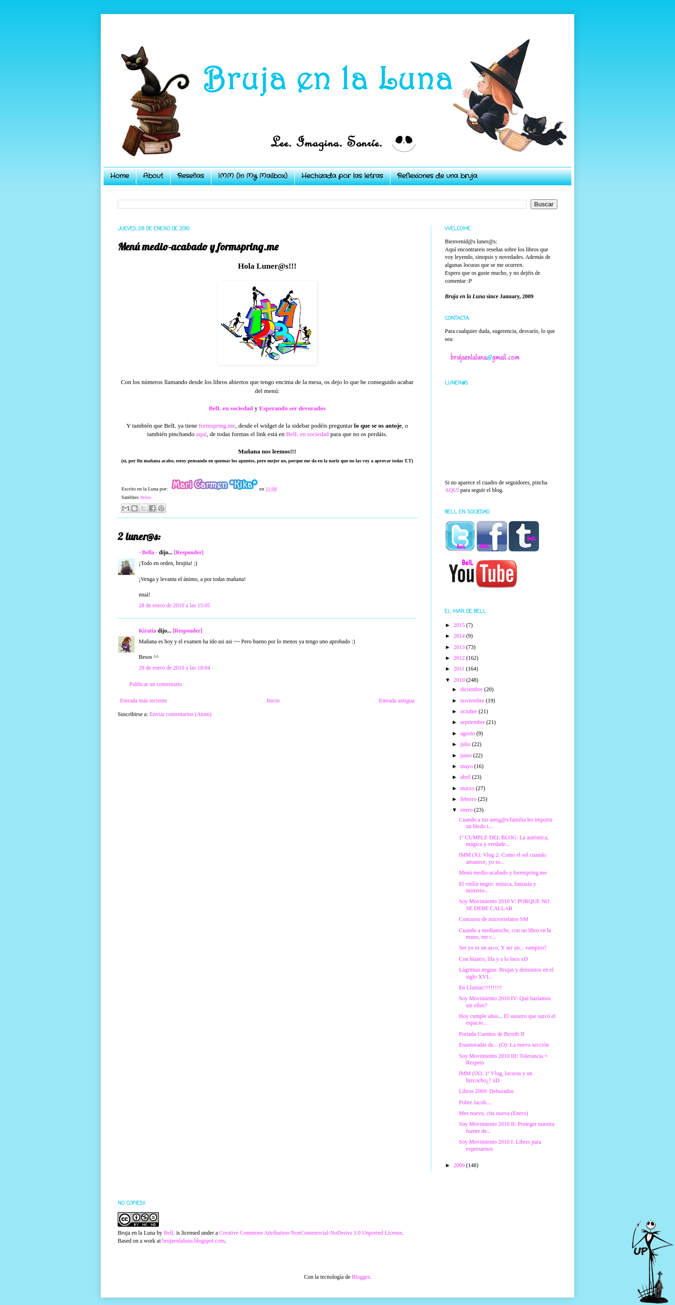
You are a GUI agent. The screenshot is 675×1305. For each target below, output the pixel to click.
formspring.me (217, 425)
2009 (460, 1165)
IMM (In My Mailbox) (252, 176)
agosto (468, 733)
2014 (460, 636)
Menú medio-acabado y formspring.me (503, 872)
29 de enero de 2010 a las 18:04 (174, 667)
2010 (460, 680)
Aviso (145, 497)
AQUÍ (452, 490)
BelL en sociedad (307, 434)
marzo (468, 788)
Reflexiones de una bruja (437, 176)
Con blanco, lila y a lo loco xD (493, 959)
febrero (469, 799)
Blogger (360, 1277)
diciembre (472, 689)
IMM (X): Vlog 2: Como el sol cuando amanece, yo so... (502, 858)
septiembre (473, 722)
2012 (460, 658)
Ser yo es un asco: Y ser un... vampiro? (503, 947)
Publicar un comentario (155, 684)
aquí (201, 434)
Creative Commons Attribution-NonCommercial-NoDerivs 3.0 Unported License (310, 1233)
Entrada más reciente (143, 700)
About (153, 176)
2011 (460, 668)
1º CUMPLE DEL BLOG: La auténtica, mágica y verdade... (503, 840)
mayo (467, 766)
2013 (460, 647)
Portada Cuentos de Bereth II (491, 1034)
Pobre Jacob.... (475, 1102)
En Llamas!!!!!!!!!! (480, 987)
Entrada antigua (396, 700)
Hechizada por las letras (342, 176)
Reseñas (190, 176)
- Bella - (148, 552)
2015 (460, 625)
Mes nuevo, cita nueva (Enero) (493, 1113)
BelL (169, 1233)
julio (466, 744)
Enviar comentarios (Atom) (180, 714)
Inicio (272, 700)
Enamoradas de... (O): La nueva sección (504, 1044)
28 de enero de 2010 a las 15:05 (174, 605)
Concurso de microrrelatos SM (493, 919)
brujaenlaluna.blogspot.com (193, 1240)
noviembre (473, 700)
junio (466, 755)
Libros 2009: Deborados (486, 1091)
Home (119, 176)
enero (467, 810)
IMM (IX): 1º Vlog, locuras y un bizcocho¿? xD (495, 1076)
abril (466, 777)
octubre (469, 711)
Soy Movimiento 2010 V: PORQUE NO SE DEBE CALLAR (504, 904)
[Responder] (188, 552)
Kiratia (147, 630)
